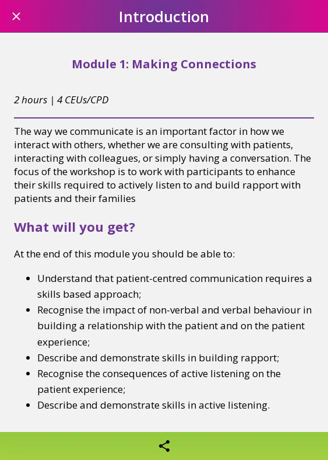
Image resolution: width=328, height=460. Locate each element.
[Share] (164, 446)
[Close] (16, 16)
